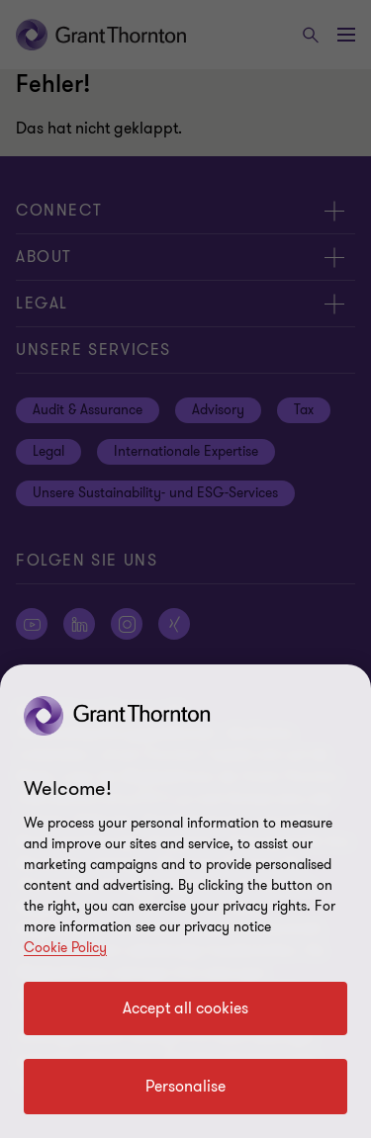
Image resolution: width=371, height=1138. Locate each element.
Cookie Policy (65, 947)
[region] (185, 901)
